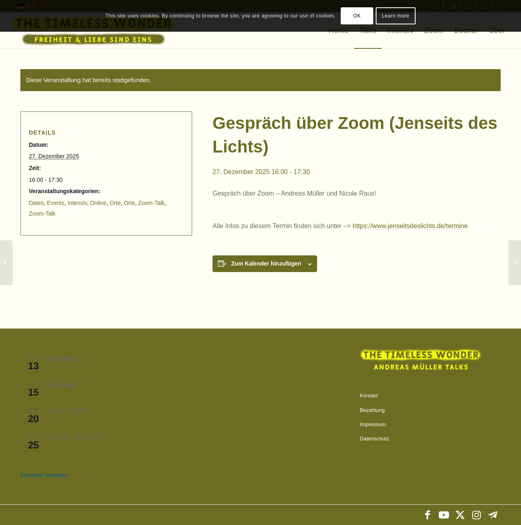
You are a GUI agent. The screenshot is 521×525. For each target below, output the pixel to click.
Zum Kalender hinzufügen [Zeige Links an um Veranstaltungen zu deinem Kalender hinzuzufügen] (266, 263)
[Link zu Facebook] (427, 515)
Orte (114, 203)
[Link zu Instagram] (476, 515)
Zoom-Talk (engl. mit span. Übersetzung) (101, 369)
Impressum (373, 424)
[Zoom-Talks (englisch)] (6, 262)
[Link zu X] (460, 515)
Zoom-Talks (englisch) (76, 395)
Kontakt (369, 395)
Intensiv (77, 203)
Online (98, 203)
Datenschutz (374, 439)
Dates (36, 203)
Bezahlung (372, 410)
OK (357, 16)
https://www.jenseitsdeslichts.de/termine (410, 225)
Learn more (395, 16)
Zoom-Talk (151, 203)
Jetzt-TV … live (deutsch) (80, 421)
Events (55, 203)
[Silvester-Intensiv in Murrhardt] (514, 262)
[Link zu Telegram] (492, 515)
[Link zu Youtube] (444, 515)
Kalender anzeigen (44, 475)
